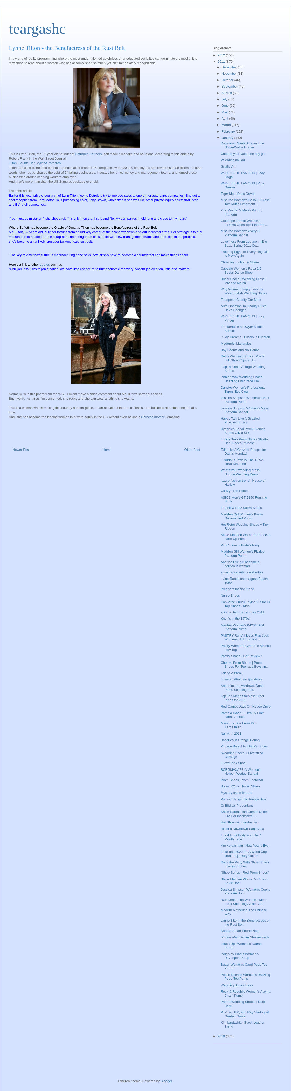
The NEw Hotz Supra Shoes (241, 508)
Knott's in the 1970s (235, 619)
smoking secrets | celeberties (242, 572)
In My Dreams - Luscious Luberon (245, 337)
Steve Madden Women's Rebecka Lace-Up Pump (245, 537)
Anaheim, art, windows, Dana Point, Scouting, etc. (242, 688)
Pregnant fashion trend (237, 589)
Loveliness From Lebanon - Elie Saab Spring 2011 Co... (244, 243)
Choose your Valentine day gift (243, 154)
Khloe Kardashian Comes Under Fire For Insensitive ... (244, 814)
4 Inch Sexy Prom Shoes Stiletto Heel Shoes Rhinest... (244, 441)
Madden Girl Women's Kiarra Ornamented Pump (242, 516)
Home (107, 450)
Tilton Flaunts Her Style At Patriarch (35, 163)
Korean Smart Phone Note (240, 931)
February (229, 131)
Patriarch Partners (88, 154)
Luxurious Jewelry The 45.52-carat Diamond (242, 462)
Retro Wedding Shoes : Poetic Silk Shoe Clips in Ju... (243, 358)
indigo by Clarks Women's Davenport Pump (240, 956)
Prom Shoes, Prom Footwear (242, 780)
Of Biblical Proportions (237, 805)
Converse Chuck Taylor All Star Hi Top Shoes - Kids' (245, 604)
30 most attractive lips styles (241, 679)
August (227, 93)
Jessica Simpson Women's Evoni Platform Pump (245, 400)
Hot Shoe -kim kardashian (240, 822)
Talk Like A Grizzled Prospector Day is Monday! (243, 452)
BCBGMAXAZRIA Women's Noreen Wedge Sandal (241, 772)
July (225, 99)
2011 (222, 61)
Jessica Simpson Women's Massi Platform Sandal (245, 410)
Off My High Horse (234, 491)
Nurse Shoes (230, 595)
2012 (222, 55)
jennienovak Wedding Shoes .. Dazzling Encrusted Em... (243, 379)
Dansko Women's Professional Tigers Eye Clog (243, 389)
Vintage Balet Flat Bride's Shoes (244, 746)
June (226, 106)
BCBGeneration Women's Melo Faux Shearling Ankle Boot (243, 902)
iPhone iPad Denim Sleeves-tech (245, 937)
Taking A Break (231, 673)
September (230, 86)
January (228, 138)
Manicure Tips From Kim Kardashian (238, 725)
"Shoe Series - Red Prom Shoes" (245, 872)
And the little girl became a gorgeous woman (240, 564)
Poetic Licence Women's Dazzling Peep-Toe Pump (245, 977)
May (225, 112)
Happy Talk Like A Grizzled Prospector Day (240, 420)
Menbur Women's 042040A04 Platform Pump (242, 627)
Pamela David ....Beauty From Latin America (242, 715)
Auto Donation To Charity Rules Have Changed (243, 308)
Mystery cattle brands (236, 793)
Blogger (166, 1081)
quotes (45, 264)
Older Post (192, 450)
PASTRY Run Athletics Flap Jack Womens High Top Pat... (244, 637)
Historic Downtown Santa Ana (242, 829)
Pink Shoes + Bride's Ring (240, 545)
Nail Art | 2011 (231, 733)
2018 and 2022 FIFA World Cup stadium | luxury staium (244, 854)
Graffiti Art (228, 166)
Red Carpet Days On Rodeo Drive (246, 706)
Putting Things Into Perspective (243, 799)
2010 (222, 1036)
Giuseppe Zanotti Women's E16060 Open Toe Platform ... (244, 223)
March (227, 125)
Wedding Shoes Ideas (237, 985)
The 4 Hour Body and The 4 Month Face (241, 837)
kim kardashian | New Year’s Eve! (245, 845)
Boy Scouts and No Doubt (240, 350)
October (228, 80)
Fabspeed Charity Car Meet (241, 300)
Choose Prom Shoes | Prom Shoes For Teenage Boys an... (245, 665)
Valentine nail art (233, 160)
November (230, 73)
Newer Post (21, 450)
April (225, 118)
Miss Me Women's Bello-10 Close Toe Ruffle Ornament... (245, 202)
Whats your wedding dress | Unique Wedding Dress (241, 472)
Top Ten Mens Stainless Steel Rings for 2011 (242, 698)
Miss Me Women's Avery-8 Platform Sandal (240, 233)
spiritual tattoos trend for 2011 (242, 612)
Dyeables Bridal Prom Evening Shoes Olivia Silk (243, 431)
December (230, 67)
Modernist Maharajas (236, 343)
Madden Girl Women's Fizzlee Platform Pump (242, 554)
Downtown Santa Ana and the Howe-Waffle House (242, 145)
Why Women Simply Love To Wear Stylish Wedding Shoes (244, 291)
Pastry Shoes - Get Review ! (241, 656)
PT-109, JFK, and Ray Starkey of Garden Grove (245, 1014)
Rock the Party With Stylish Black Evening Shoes (245, 864)
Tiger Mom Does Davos (238, 194)
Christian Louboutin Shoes (240, 262)
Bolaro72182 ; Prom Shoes (240, 786)
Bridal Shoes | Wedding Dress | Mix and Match (243, 281)
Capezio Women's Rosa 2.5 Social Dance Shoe (241, 270)
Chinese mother (152, 417)
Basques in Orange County (240, 740)
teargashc (37, 28)
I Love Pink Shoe (233, 763)
